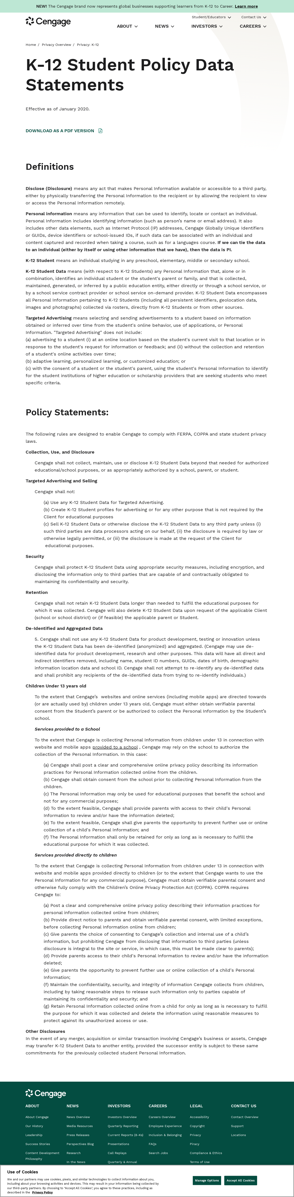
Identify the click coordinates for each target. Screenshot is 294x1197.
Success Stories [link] (37, 1144)
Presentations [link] (118, 1144)
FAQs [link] (152, 1144)
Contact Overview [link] (244, 1117)
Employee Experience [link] (165, 1126)
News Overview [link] (78, 1117)
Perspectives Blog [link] (80, 1144)
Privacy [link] (195, 1135)
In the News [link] (76, 1162)
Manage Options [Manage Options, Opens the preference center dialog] (207, 1180)
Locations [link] (238, 1135)
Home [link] (31, 45)
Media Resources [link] (80, 1126)
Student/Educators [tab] (209, 17)
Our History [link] (34, 1126)
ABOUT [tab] (124, 26)
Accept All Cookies (241, 1180)
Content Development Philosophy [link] (42, 1156)
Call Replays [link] (117, 1153)
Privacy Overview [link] (56, 45)
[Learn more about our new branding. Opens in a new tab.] (246, 6)
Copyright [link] (197, 1126)
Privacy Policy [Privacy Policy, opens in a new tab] (42, 1192)
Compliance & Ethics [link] (206, 1153)
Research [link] (74, 1153)
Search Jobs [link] (158, 1153)
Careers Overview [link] (162, 1117)
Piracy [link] (194, 1144)
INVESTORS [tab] (204, 26)
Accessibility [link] (199, 1117)
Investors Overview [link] (122, 1117)
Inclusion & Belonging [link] (165, 1135)
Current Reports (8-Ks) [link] (125, 1135)
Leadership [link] (34, 1135)
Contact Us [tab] (251, 17)
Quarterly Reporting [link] (123, 1126)
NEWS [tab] (162, 26)
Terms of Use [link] (200, 1162)
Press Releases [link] (78, 1135)
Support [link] (238, 1126)
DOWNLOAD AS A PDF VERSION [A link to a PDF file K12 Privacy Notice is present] (60, 130)
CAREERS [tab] (250, 26)
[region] (147, 1181)
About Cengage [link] (37, 1117)
